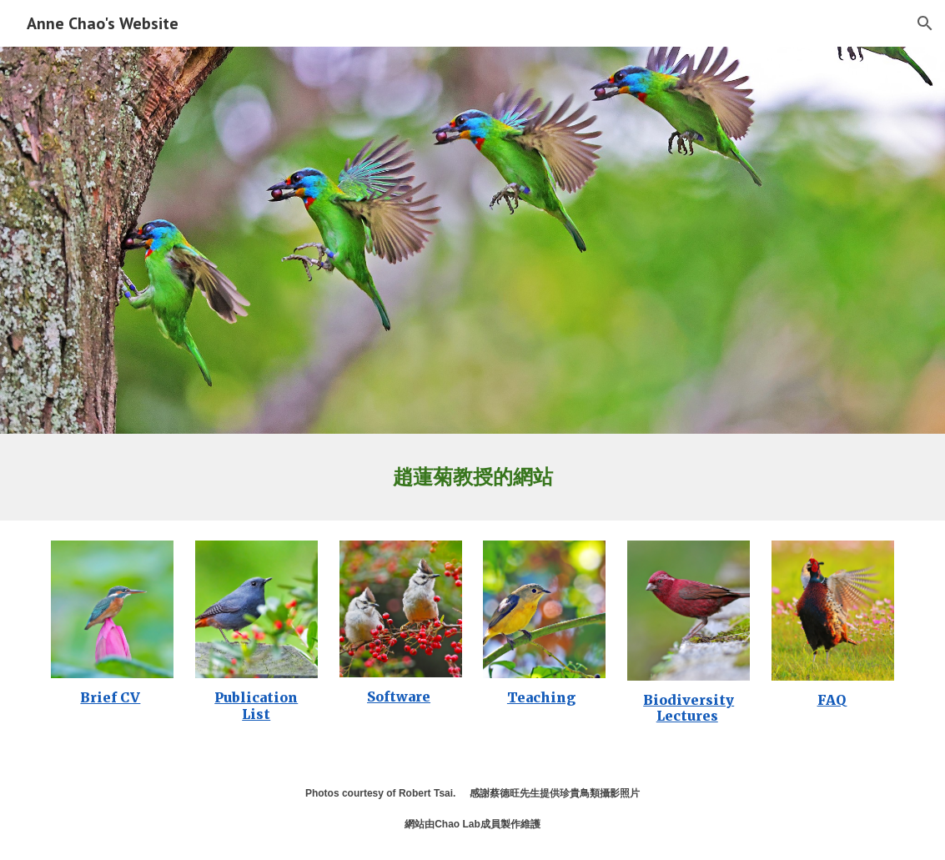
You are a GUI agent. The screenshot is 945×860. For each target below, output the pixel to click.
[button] (925, 23)
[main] (472, 477)
